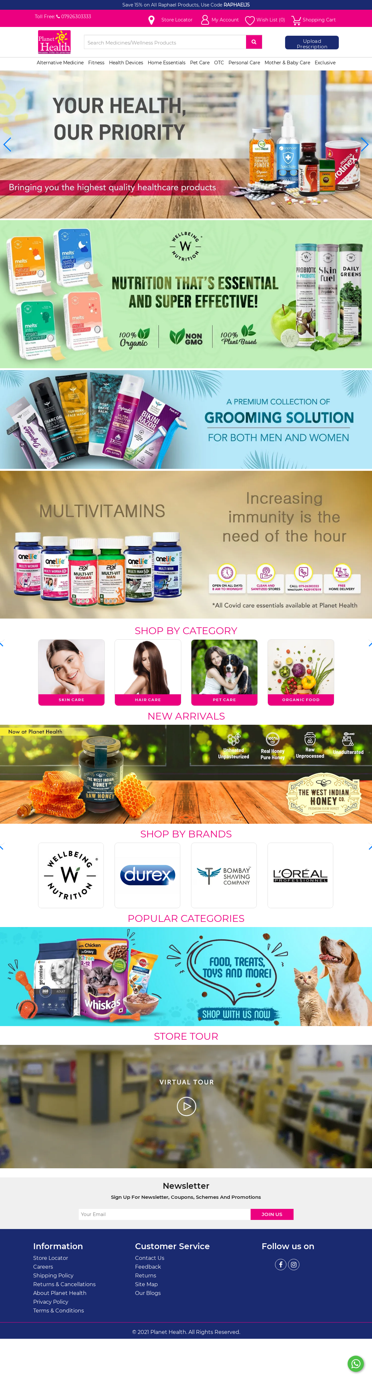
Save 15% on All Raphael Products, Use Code (173, 5)
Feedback (148, 1266)
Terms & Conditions (58, 1310)
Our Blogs (148, 1293)
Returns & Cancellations (64, 1284)
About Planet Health (60, 1293)
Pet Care (200, 63)
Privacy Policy (50, 1301)
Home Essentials (167, 63)
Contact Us (149, 1258)
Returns (145, 1275)
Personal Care (244, 63)
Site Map (146, 1284)
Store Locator (50, 1258)
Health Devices (126, 63)
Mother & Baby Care (287, 63)
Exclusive (325, 63)
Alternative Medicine (60, 63)
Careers (43, 1266)
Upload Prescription (312, 44)
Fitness (96, 63)
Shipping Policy (53, 1275)
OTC (219, 63)
